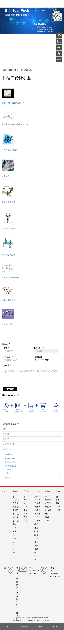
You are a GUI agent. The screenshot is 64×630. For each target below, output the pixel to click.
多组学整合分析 (9, 444)
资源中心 (57, 505)
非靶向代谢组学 (48, 510)
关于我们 (6, 478)
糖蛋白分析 (16, 531)
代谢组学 (6, 439)
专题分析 (8, 473)
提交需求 (10, 389)
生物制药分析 (8, 454)
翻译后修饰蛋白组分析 (14, 540)
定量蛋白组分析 (18, 510)
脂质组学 (50, 505)
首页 (3, 491)
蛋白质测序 (16, 507)
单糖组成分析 (7, 324)
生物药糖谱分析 (39, 510)
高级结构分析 (10, 462)
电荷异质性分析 (11, 466)
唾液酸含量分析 (8, 300)
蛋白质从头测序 (26, 510)
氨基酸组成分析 (37, 510)
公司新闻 (59, 505)
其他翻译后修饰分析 (10, 278)
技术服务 (24, 626)
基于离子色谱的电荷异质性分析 (15, 124)
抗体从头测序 (24, 508)
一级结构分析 (10, 459)
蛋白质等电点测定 (9, 150)
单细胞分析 (7, 449)
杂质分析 (8, 469)
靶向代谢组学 (46, 508)
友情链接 (47, 620)
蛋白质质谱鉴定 (14, 510)
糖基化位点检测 (8, 228)
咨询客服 (40, 626)
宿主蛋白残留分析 (37, 536)
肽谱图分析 (35, 507)
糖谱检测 (5, 176)
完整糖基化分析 (8, 202)
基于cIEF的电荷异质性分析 (13, 103)
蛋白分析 (6, 434)
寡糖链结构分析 (8, 255)
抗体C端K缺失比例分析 (35, 542)
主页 (5, 70)
